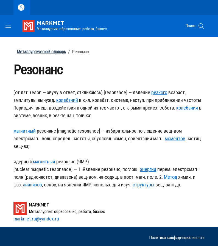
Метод (170, 177)
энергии (148, 169)
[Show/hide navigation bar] (8, 25)
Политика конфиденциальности (177, 237)
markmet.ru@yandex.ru (36, 219)
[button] (201, 26)
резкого (159, 92)
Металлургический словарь (41, 51)
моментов (175, 138)
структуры (143, 185)
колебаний (67, 100)
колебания (187, 108)
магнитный (24, 131)
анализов (32, 185)
